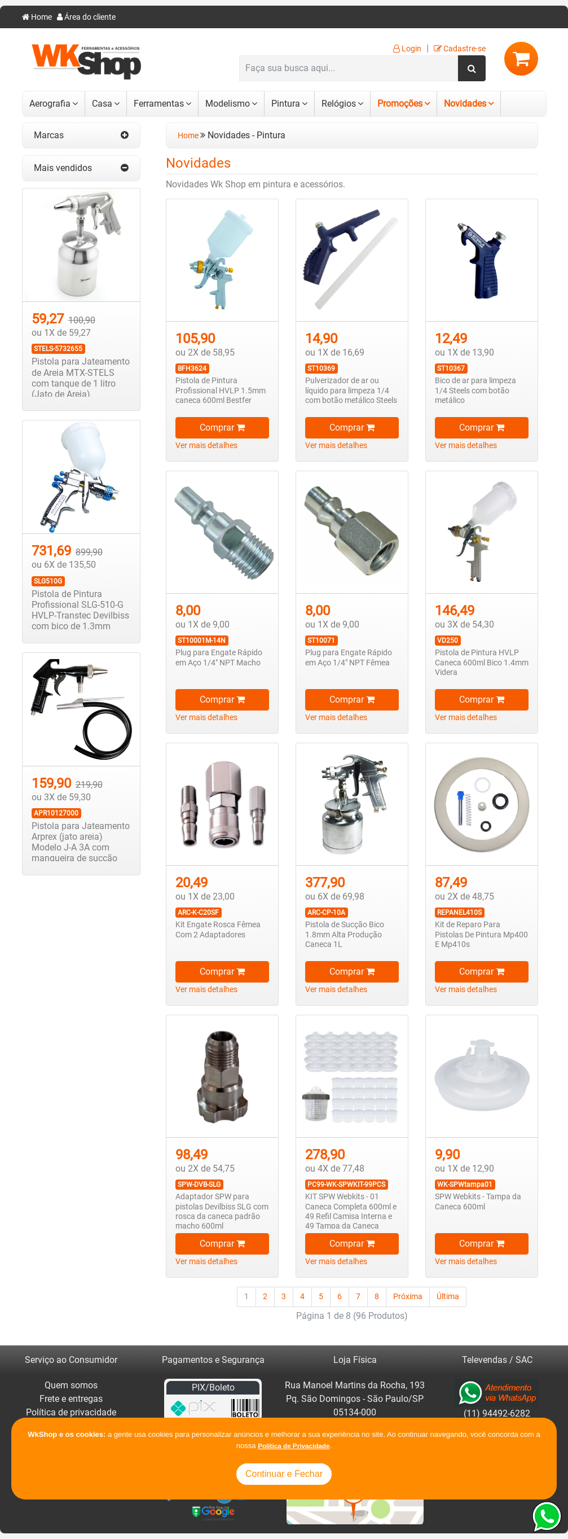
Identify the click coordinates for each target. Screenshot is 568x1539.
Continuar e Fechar (284, 1474)
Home (37, 17)
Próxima (407, 1296)
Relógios (339, 103)
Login (407, 49)
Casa (102, 103)
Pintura (285, 103)
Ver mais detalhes (206, 445)
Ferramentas (159, 103)
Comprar (222, 427)
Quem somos (71, 1385)
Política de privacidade (71, 1412)
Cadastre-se (460, 49)
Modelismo (227, 103)
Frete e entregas (71, 1398)
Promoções (399, 103)
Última (448, 1296)
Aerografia (50, 103)
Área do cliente (86, 17)
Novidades (465, 103)
